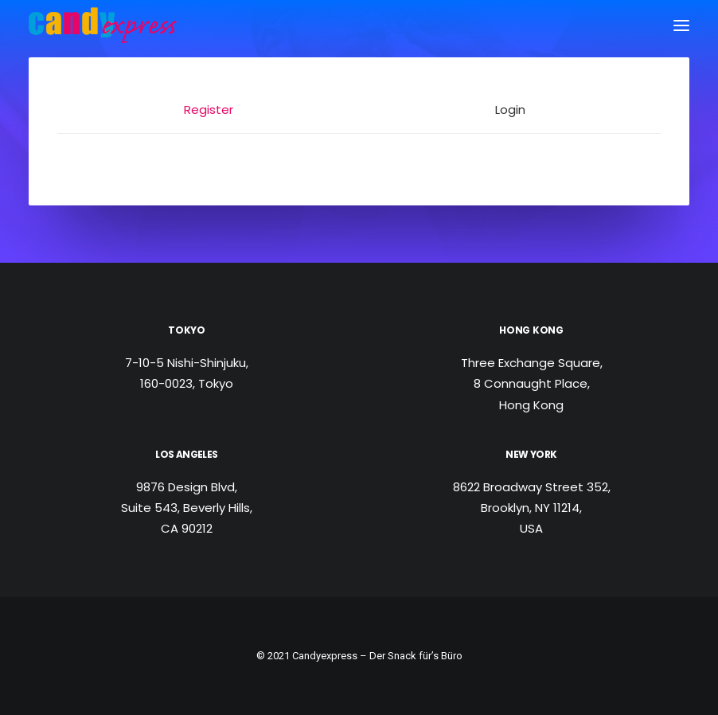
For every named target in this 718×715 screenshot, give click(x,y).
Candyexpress (324, 656)
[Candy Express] (103, 25)
